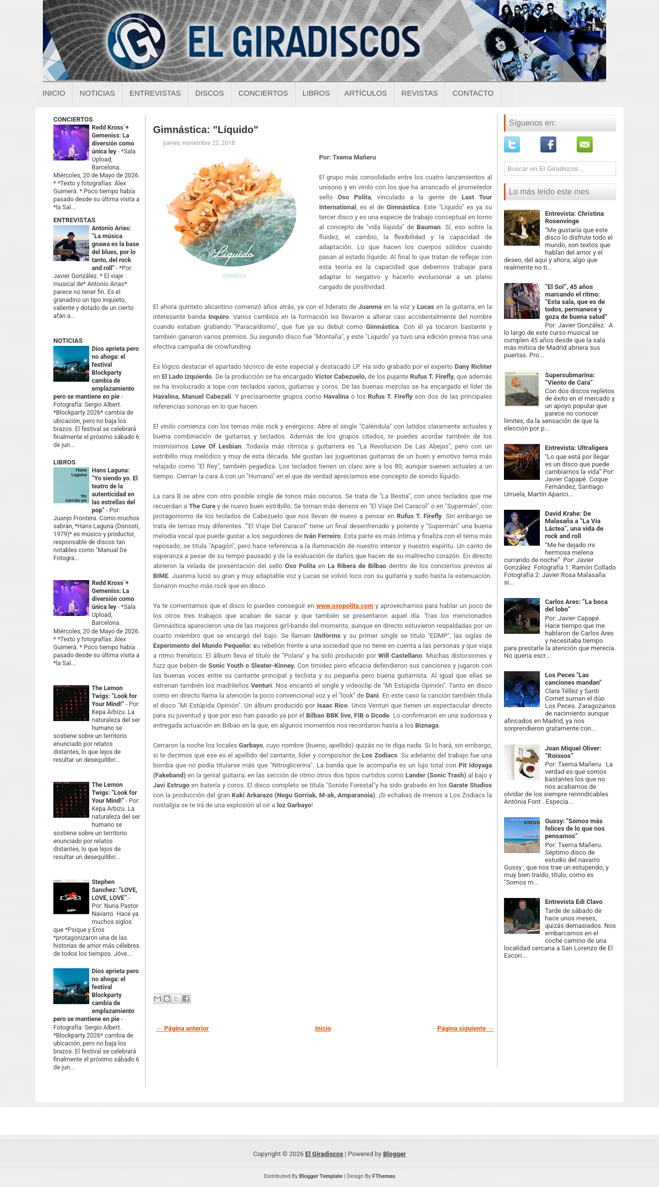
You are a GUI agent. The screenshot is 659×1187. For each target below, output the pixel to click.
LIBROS (64, 462)
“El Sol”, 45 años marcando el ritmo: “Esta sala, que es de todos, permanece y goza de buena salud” (576, 301)
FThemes (383, 1176)
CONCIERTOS (73, 119)
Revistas (419, 93)
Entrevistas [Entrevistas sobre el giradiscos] (155, 93)
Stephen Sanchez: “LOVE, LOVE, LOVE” (115, 890)
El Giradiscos (324, 1154)
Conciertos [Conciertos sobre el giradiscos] (263, 93)
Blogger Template (321, 1176)
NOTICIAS (68, 340)
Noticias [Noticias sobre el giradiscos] (97, 93)
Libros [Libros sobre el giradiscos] (316, 93)
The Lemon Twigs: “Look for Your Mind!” (114, 696)
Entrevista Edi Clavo (574, 901)
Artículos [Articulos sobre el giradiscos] (365, 93)
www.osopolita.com (344, 605)
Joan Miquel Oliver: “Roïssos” (573, 751)
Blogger (394, 1154)
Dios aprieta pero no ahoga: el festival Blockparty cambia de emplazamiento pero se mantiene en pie (96, 372)
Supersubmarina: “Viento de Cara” (570, 378)
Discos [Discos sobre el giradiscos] (209, 93)
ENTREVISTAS (74, 220)
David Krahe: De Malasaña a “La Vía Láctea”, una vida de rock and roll (574, 525)
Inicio (53, 93)
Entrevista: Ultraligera (576, 447)
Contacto (473, 93)
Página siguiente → (465, 1028)
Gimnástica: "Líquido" (205, 130)
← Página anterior (182, 1028)
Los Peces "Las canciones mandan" (573, 678)
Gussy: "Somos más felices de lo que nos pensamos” (575, 828)
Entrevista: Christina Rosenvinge (574, 217)
